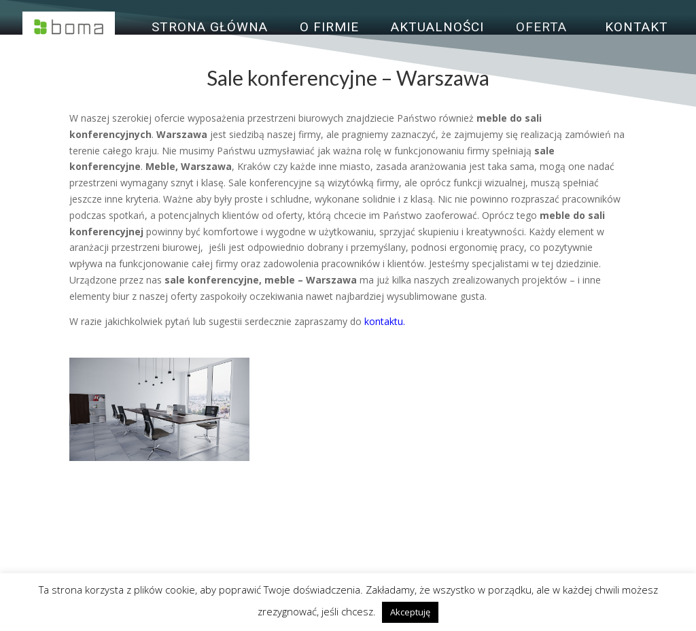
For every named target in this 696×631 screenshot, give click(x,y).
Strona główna (210, 28)
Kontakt (636, 28)
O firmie (329, 28)
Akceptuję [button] (410, 612)
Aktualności (437, 28)
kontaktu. (384, 321)
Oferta (541, 28)
